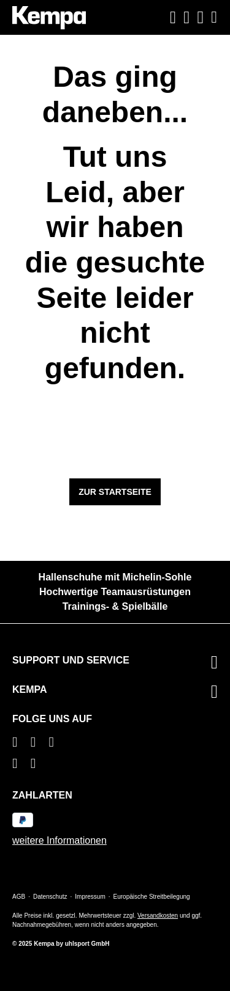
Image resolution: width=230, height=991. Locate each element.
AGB (18, 896)
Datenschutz (50, 896)
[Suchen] (173, 17)
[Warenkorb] (201, 17)
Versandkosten (157, 915)
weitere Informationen (59, 840)
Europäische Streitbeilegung (151, 896)
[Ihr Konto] (186, 17)
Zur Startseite (115, 492)
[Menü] (212, 17)
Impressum (90, 896)
